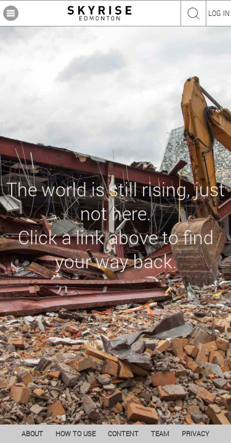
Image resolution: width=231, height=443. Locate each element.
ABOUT (32, 433)
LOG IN (219, 12)
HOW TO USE (75, 433)
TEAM (160, 433)
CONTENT (123, 433)
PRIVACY (195, 433)
